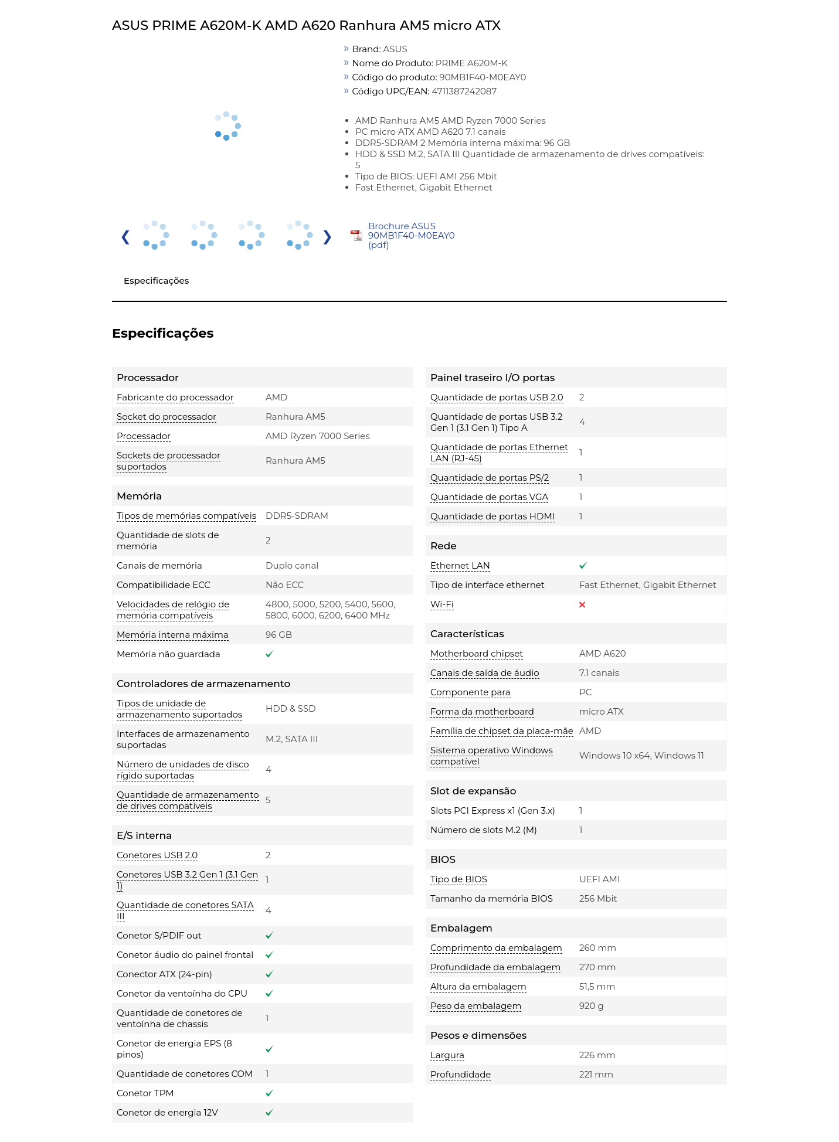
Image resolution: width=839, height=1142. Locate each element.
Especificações (156, 280)
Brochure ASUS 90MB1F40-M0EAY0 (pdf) (411, 235)
